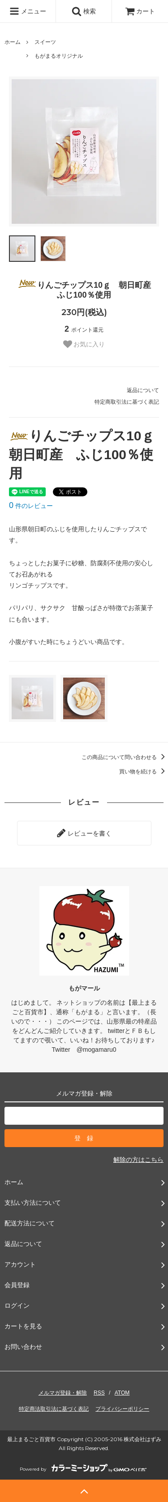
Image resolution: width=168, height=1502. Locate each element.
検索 (84, 11)
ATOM (122, 1393)
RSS (99, 1393)
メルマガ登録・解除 (63, 1393)
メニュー (27, 11)
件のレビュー (31, 505)
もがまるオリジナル (58, 56)
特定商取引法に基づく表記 (127, 402)
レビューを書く (84, 833)
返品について (143, 390)
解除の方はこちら (138, 1159)
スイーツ (45, 42)
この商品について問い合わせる (125, 757)
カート (140, 11)
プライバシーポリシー (122, 1409)
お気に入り (84, 344)
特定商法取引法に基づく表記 (54, 1409)
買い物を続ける (143, 771)
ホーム (12, 42)
